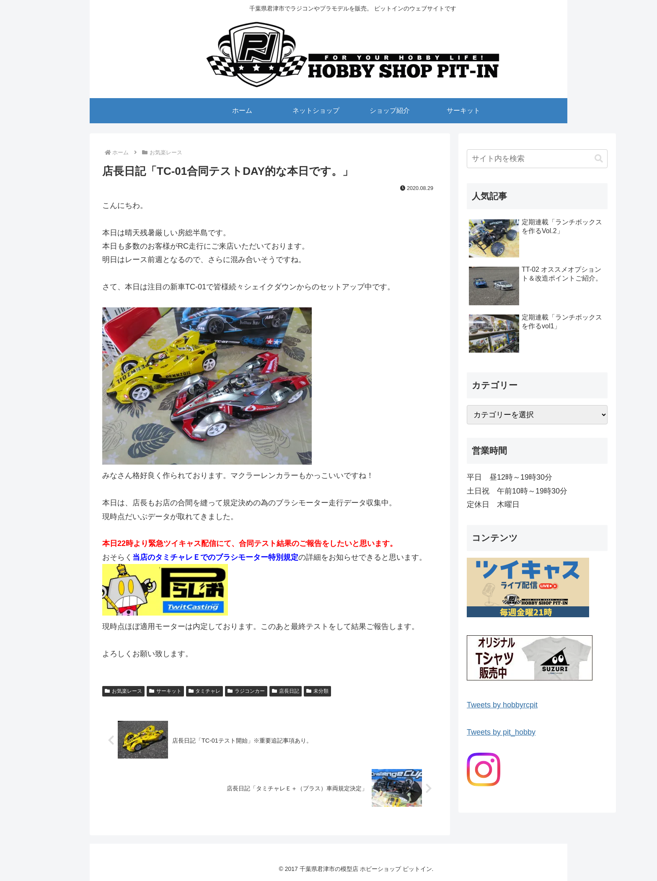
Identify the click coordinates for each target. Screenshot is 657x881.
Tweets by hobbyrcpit (502, 705)
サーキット (165, 691)
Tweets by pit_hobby (501, 732)
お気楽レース (123, 691)
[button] (598, 159)
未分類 (317, 691)
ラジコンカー (246, 691)
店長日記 (285, 691)
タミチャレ (205, 691)
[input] (537, 158)
